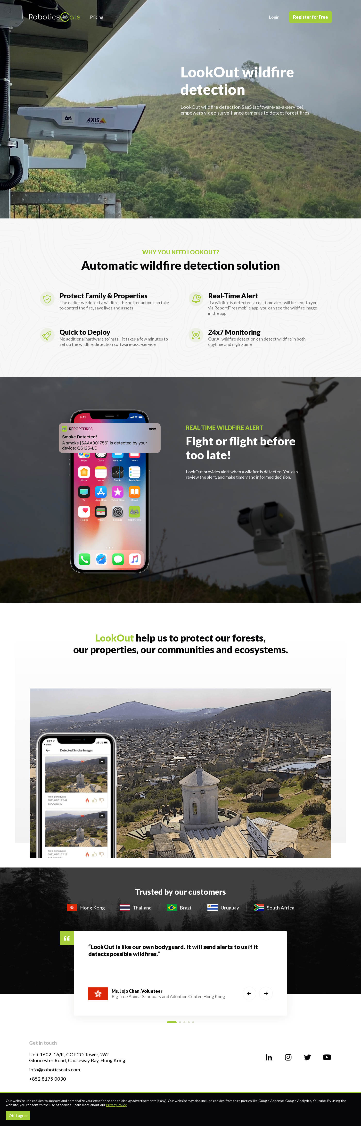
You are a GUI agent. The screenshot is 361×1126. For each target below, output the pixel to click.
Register (310, 17)
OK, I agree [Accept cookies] (18, 1115)
